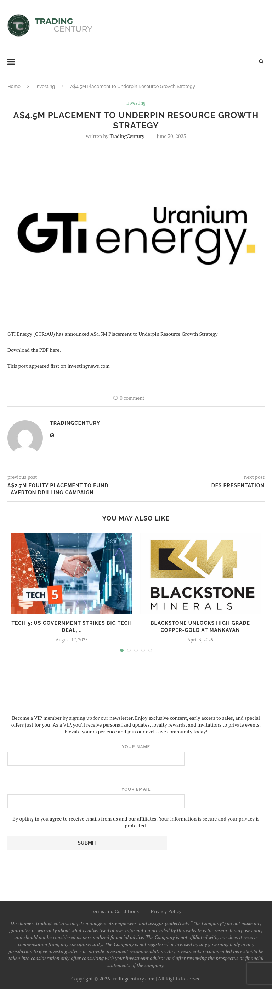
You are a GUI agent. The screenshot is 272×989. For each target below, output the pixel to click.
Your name (136, 755)
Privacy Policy (166, 911)
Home (14, 86)
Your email (136, 797)
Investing (45, 86)
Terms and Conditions (115, 911)
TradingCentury (126, 136)
